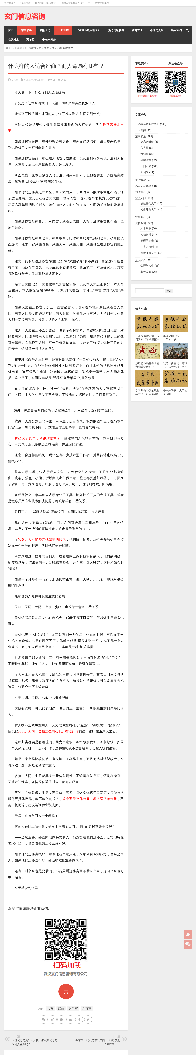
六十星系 (145, 228)
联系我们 (176, 30)
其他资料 (145, 234)
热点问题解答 (116, 30)
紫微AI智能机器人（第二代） (76, 3)
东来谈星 (26, 30)
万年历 (30, 39)
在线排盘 (13, 39)
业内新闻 (140, 130)
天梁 (50, 1008)
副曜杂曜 (145, 160)
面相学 (144, 172)
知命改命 (140, 192)
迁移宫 (86, 1008)
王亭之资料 (147, 246)
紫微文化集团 (102, 3)
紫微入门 (44, 30)
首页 (10, 30)
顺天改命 (145, 271)
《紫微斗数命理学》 (88, 30)
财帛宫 (73, 1008)
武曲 (61, 1008)
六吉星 (144, 147)
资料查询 (137, 30)
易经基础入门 (148, 203)
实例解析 (140, 179)
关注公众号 (10, 3)
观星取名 (140, 217)
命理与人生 (156, 30)
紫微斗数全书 (148, 252)
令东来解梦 (147, 141)
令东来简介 (25, 3)
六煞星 (144, 153)
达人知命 (140, 260)
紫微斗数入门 (148, 209)
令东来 (14, 79)
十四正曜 (63, 30)
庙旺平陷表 (147, 240)
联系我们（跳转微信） (46, 3)
